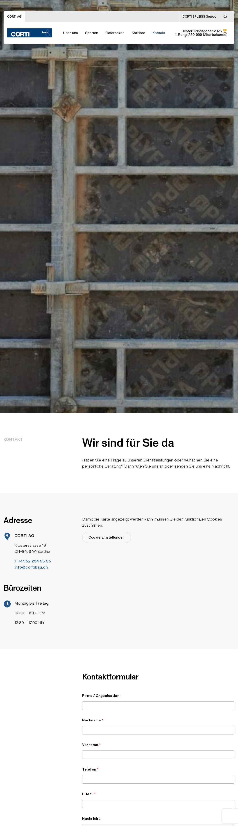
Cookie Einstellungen (106, 537)
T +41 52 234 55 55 (32, 561)
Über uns (70, 32)
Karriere (138, 32)
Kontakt (158, 32)
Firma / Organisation (158, 701)
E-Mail (158, 800)
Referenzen (115, 32)
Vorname (158, 750)
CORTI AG (14, 16)
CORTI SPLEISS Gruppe (199, 16)
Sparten (91, 32)
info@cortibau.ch (31, 567)
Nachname (158, 726)
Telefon (158, 775)
